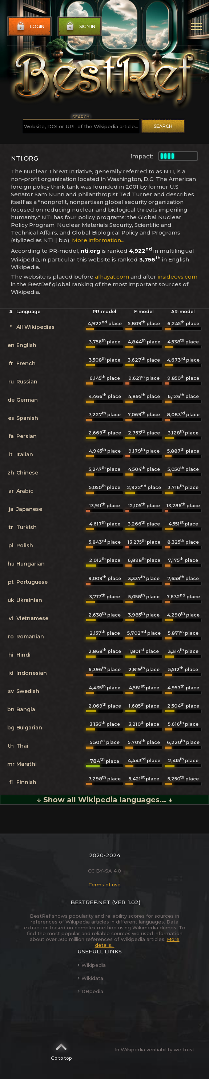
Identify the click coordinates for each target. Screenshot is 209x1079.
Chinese (27, 472)
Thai (22, 746)
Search (163, 126)
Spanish (27, 418)
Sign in (80, 27)
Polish (24, 545)
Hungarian (30, 563)
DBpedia (90, 991)
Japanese (29, 509)
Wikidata (90, 978)
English (26, 345)
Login (29, 27)
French (26, 363)
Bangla (25, 709)
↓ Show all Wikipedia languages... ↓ (105, 799)
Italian (24, 454)
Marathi (26, 764)
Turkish (26, 527)
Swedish (27, 691)
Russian (26, 381)
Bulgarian (29, 727)
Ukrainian (29, 600)
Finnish (26, 782)
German (27, 400)
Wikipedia (91, 965)
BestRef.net (90, 902)
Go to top (61, 1049)
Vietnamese (32, 618)
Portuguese (32, 582)
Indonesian (31, 673)
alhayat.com (112, 276)
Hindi (23, 654)
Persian (26, 436)
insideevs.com (177, 276)
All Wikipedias (35, 327)
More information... (98, 240)
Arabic (24, 491)
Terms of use (104, 884)
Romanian (30, 636)
